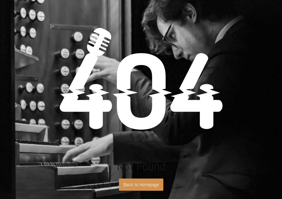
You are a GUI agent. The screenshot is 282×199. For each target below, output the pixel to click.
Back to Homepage (141, 184)
